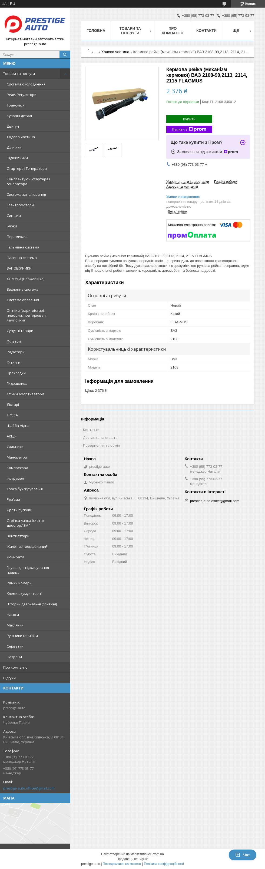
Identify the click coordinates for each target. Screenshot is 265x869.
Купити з (189, 129)
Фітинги (13, 362)
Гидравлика (17, 383)
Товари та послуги (19, 73)
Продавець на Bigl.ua (132, 859)
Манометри (17, 457)
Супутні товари (20, 330)
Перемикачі (17, 236)
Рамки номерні (19, 583)
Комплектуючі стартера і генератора (28, 181)
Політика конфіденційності (164, 864)
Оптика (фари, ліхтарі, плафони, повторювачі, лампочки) (27, 315)
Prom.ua (158, 854)
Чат (242, 855)
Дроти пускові (19, 510)
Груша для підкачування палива (28, 570)
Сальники (15, 446)
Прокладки (16, 372)
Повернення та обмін (101, 445)
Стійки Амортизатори (25, 394)
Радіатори (16, 351)
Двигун (13, 126)
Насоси (13, 614)
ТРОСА (12, 415)
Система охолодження (26, 84)
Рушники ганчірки (22, 635)
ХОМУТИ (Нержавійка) (25, 278)
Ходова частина (21, 136)
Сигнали (14, 215)
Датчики (14, 147)
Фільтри (14, 341)
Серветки (15, 646)
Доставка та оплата (100, 437)
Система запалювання (26, 194)
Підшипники (17, 157)
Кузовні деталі (19, 115)
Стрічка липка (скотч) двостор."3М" (25, 523)
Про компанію (15, 667)
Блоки (12, 226)
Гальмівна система (23, 247)
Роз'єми (13, 499)
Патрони (14, 656)
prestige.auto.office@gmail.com (29, 788)
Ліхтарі (13, 404)
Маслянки (15, 625)
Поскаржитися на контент (122, 864)
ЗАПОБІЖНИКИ (19, 268)
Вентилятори (18, 535)
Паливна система (22, 257)
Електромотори (20, 205)
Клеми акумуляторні (24, 593)
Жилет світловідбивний (27, 546)
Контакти (206, 30)
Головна (96, 30)
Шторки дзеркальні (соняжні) (32, 604)
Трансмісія (15, 105)
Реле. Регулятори (22, 94)
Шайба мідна (18, 425)
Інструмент (16, 478)
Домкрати (15, 557)
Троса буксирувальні (25, 488)
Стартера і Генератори (27, 168)
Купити (189, 119)
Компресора (17, 467)
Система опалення (23, 299)
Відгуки (9, 677)
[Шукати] (64, 55)
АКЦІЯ (11, 436)
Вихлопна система (22, 289)
